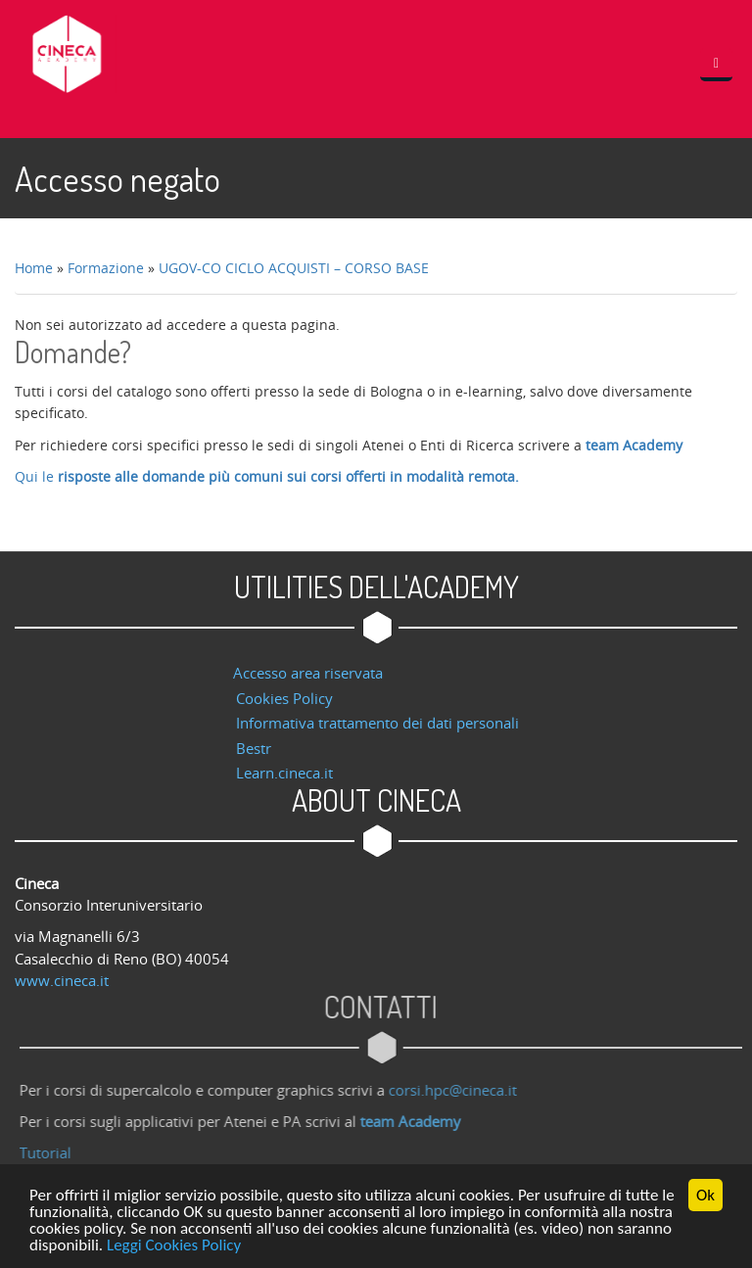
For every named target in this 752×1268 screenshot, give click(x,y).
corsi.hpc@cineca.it (458, 1090)
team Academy (634, 445)
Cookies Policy (284, 698)
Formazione (106, 267)
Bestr (253, 748)
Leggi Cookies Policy (174, 1246)
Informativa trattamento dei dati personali (377, 722)
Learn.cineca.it (284, 772)
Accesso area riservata (308, 672)
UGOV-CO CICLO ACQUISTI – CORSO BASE (294, 267)
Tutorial (50, 1152)
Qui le (267, 476)
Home (34, 267)
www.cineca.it (62, 980)
